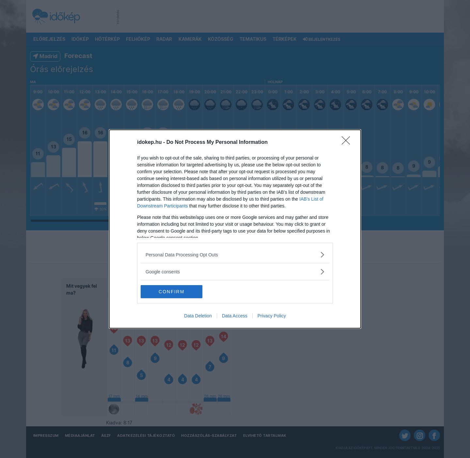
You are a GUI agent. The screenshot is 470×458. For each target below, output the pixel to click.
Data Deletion (198, 315)
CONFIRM (171, 291)
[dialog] (235, 229)
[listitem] (235, 254)
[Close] (348, 142)
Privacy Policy (272, 315)
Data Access (234, 315)
